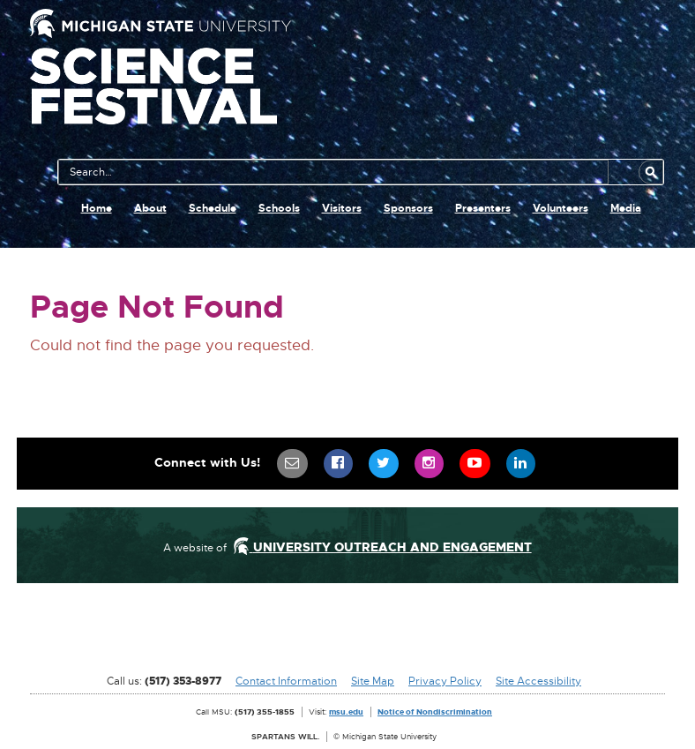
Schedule (212, 208)
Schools (279, 208)
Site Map (372, 681)
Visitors (342, 208)
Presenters (483, 208)
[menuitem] (292, 463)
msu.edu (346, 711)
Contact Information (286, 681)
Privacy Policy (445, 681)
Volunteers (560, 208)
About (150, 208)
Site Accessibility (538, 681)
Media (625, 208)
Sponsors (408, 208)
